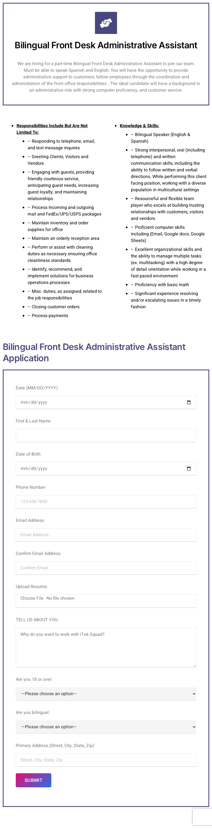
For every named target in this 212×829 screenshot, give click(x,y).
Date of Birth (106, 463)
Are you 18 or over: (106, 688)
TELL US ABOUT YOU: (106, 642)
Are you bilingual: (106, 721)
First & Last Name (106, 430)
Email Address (106, 529)
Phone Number (106, 496)
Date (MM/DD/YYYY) (106, 397)
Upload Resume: (106, 595)
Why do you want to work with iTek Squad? (106, 647)
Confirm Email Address (106, 562)
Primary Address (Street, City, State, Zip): (106, 754)
